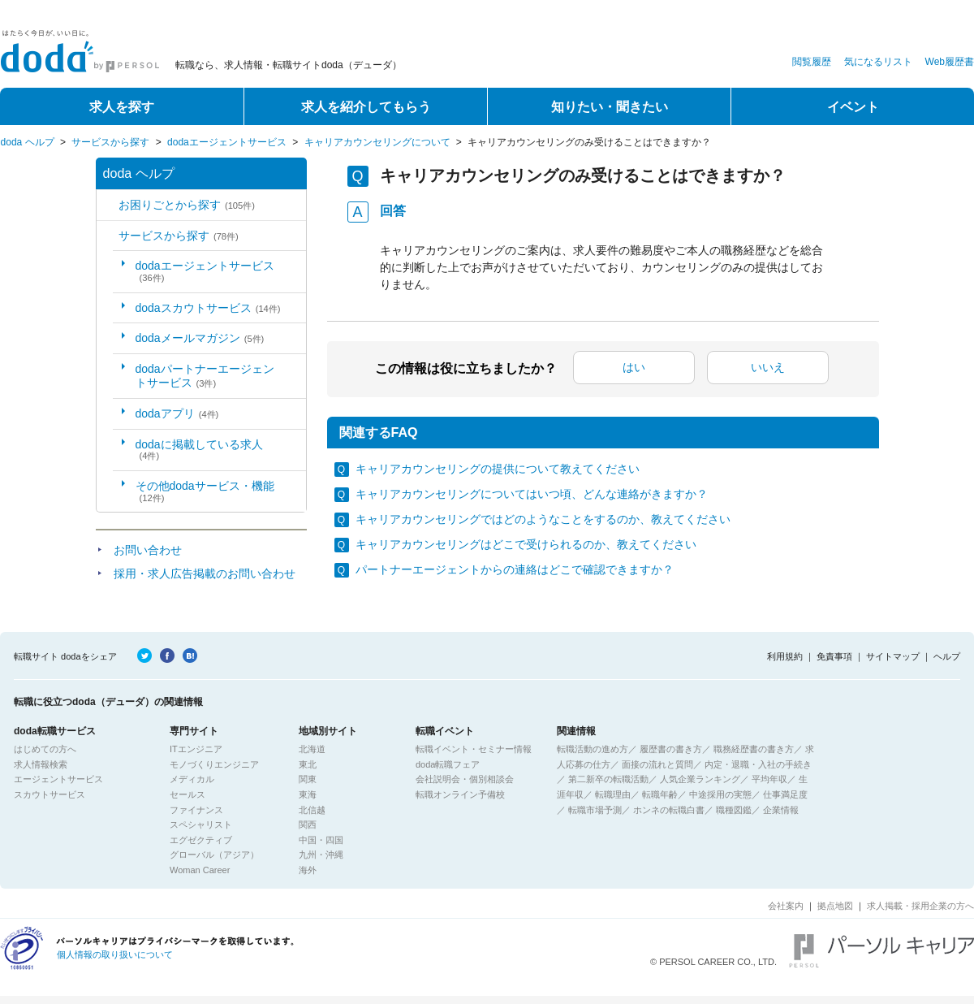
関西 (308, 824)
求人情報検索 (40, 764)
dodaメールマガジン (200, 337)
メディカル (192, 779)
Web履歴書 (949, 61)
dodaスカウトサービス (208, 307)
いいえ (768, 367)
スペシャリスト (201, 824)
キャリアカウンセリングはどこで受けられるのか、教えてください (526, 544)
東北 (308, 764)
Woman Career (200, 870)
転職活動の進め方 (592, 749)
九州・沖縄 (321, 854)
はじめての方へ (45, 749)
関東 (308, 779)
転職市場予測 (595, 810)
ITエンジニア (196, 749)
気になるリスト (878, 61)
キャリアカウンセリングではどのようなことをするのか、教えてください (543, 519)
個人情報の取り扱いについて (115, 954)
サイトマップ (893, 656)
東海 (308, 794)
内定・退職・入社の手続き (758, 764)
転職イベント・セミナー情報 (474, 749)
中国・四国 (321, 840)
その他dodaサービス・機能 (205, 491)
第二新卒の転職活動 (608, 779)
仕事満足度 (785, 794)
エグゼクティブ (201, 840)
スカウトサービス (49, 794)
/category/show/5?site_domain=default (107, 205)
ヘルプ (946, 656)
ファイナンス (196, 810)
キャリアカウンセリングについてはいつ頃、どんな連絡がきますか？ (532, 493)
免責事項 (834, 656)
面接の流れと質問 (657, 764)
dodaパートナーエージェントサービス (205, 375)
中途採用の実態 (720, 794)
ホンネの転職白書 (669, 810)
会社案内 (786, 906)
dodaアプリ (177, 413)
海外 (308, 870)
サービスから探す (110, 142)
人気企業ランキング (700, 779)
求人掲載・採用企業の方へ (920, 906)
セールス (187, 794)
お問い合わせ (148, 549)
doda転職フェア (448, 764)
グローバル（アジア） (214, 854)
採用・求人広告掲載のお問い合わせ (204, 573)
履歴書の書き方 (671, 749)
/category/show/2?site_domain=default (107, 236)
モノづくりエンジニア (214, 764)
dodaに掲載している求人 (199, 449)
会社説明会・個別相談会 (465, 779)
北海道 (312, 749)
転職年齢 (660, 794)
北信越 (312, 810)
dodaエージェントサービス (227, 142)
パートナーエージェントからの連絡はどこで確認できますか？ (515, 569)
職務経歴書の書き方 (753, 749)
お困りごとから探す (187, 204)
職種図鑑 (734, 810)
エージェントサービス (58, 779)
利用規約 (785, 656)
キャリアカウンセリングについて (377, 142)
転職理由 (613, 794)
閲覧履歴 (811, 61)
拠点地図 (835, 906)
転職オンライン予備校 (460, 794)
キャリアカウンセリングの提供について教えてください (498, 468)
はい (634, 367)
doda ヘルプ (27, 142)
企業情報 (781, 810)
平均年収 (769, 779)
